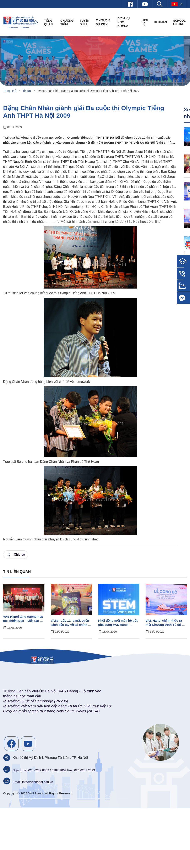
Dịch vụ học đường (124, 22)
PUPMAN (160, 22)
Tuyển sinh (84, 22)
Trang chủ (9, 90)
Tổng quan (48, 22)
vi (177, 4)
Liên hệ (144, 22)
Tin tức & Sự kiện (103, 22)
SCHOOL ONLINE (179, 22)
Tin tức (27, 90)
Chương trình (67, 22)
